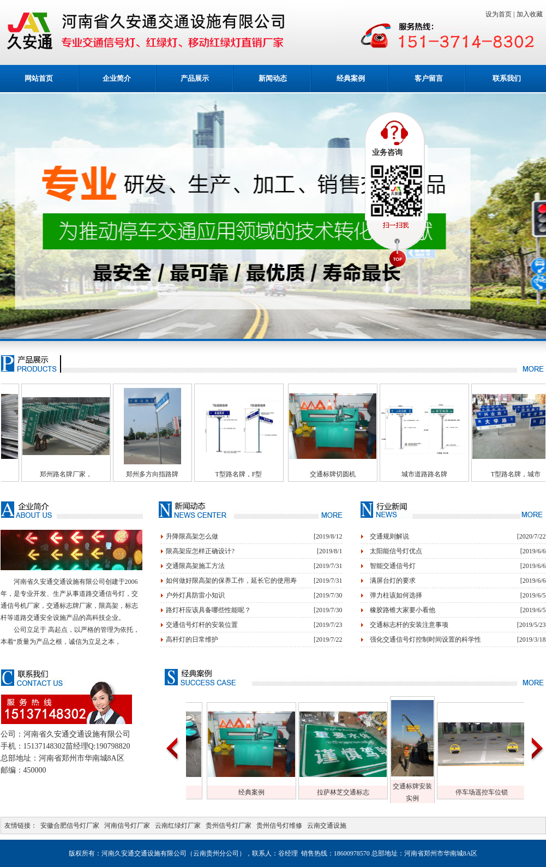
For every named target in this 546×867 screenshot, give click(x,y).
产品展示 (195, 78)
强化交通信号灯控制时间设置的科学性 (425, 639)
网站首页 (39, 78)
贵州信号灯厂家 (228, 825)
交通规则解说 (389, 536)
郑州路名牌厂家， (88, 474)
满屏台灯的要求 (393, 580)
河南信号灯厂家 (127, 825)
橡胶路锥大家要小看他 (402, 610)
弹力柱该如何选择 (396, 595)
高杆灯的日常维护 (192, 639)
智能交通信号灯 (393, 566)
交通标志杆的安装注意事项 (409, 625)
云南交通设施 (326, 825)
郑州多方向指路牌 (174, 474)
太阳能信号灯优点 (396, 551)
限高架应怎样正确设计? (200, 551)
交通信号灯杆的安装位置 (202, 625)
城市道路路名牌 (446, 474)
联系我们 (507, 78)
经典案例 (351, 78)
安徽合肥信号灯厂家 (70, 825)
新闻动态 (273, 78)
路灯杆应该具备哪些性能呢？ (208, 610)
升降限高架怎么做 (192, 536)
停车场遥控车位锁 (504, 792)
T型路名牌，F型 (260, 474)
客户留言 (429, 78)
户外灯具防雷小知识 (195, 595)
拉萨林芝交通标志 (365, 792)
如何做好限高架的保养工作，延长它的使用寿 (231, 580)
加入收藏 (531, 14)
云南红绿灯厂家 (177, 825)
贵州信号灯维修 (279, 825)
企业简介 (117, 78)
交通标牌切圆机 (354, 474)
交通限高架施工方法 (195, 566)
